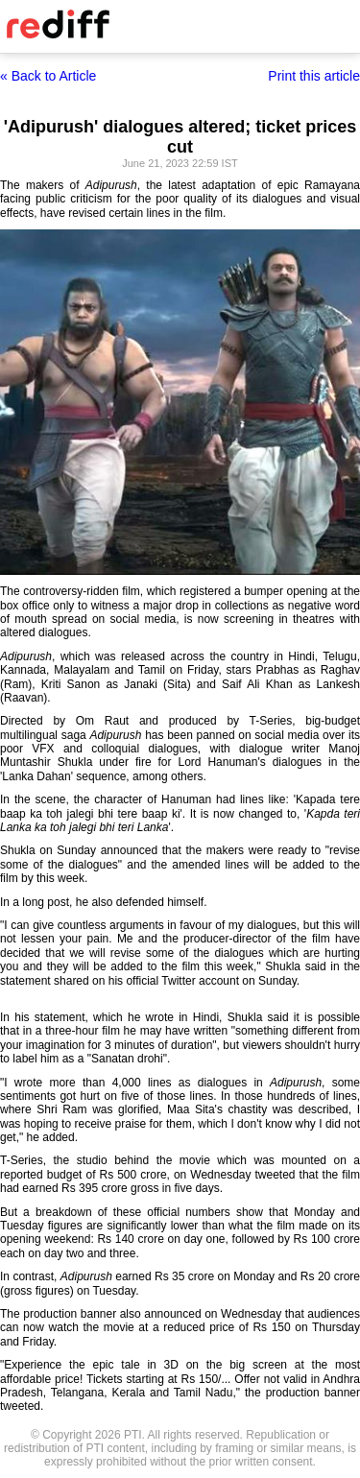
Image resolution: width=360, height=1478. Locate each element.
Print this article (314, 75)
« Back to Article (48, 75)
